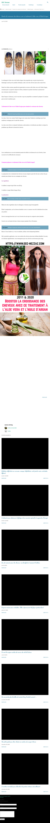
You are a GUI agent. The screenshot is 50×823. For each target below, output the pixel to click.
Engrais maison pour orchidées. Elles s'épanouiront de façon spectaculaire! (23, 607)
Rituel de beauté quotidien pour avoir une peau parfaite (21, 114)
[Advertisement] (25, 35)
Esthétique (30, 4)
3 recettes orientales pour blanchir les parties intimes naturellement (21, 786)
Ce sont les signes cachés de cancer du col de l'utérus (17, 652)
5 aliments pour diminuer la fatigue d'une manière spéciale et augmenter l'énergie (25, 518)
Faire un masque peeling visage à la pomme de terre (19, 198)
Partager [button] (44, 397)
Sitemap (2, 797)
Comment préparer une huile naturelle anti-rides (19, 169)
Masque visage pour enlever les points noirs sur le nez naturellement (24, 227)
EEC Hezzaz (6, 2)
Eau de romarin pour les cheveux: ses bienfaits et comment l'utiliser (21, 563)
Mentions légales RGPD (5, 796)
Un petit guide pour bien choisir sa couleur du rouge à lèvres (19, 742)
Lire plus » (45, 478)
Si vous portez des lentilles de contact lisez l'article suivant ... (19, 697)
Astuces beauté (5, 4)
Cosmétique (38, 4)
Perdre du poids (21, 4)
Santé (13, 4)
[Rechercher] (47, 2)
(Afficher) (10, 49)
